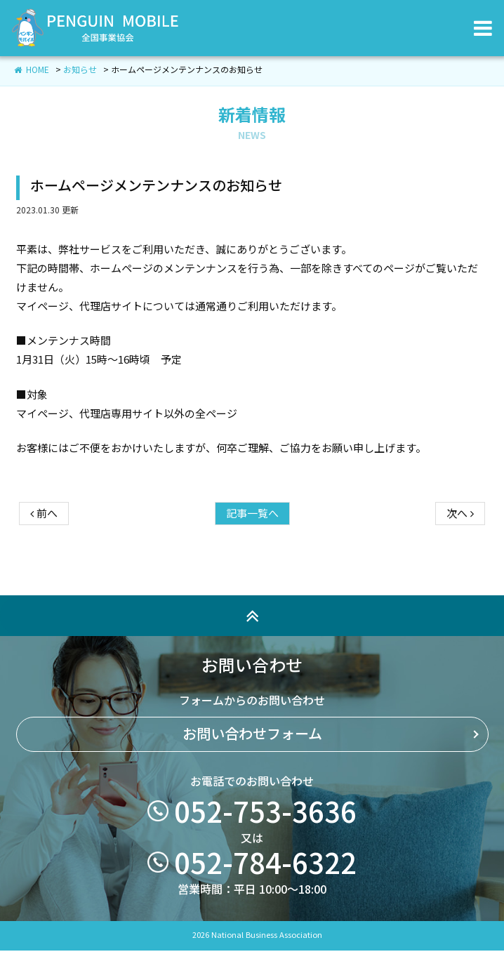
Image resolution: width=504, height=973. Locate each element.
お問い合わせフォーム (252, 786)
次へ (460, 565)
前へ (44, 565)
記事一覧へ (252, 565)
